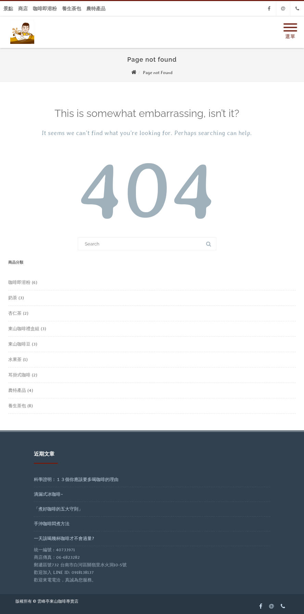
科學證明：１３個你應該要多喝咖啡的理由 (76, 479)
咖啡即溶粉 (45, 8)
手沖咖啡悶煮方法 (51, 523)
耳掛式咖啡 (19, 374)
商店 (23, 8)
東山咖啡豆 (19, 344)
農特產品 (95, 8)
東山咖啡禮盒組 (23, 328)
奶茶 (12, 297)
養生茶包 (71, 8)
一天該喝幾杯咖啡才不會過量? (64, 538)
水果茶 (15, 359)
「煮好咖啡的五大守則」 (58, 508)
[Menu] (290, 23)
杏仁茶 (15, 313)
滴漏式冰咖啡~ (48, 494)
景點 (8, 8)
